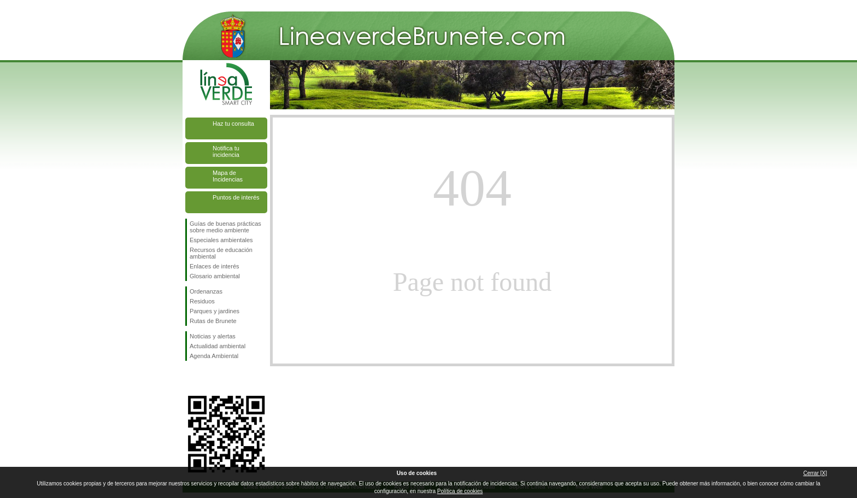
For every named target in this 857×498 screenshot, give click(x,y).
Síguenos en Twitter (209, 378)
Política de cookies (460, 491)
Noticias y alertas (213, 336)
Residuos (202, 301)
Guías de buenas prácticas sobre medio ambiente (225, 226)
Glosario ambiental (215, 276)
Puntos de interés (236, 197)
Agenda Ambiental (214, 356)
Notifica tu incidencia (226, 151)
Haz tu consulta (233, 123)
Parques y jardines (214, 311)
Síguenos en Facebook (191, 378)
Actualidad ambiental (217, 346)
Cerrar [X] (815, 473)
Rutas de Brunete (213, 321)
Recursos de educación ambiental (221, 253)
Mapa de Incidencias (228, 176)
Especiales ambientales (221, 240)
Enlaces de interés (214, 266)
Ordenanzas (206, 291)
